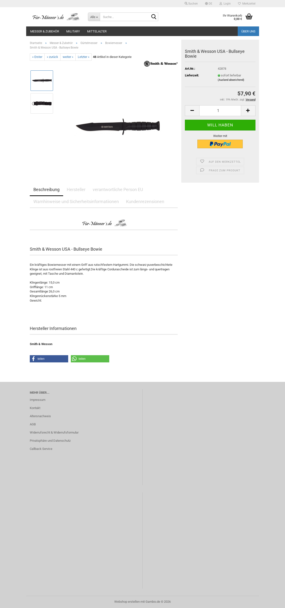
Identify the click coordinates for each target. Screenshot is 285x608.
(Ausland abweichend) (231, 79)
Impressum (37, 400)
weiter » (68, 57)
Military (73, 31)
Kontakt (35, 408)
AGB (33, 424)
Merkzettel (246, 3)
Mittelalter (97, 31)
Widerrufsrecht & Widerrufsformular (54, 432)
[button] (208, 3)
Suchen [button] (191, 3)
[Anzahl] (220, 110)
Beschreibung (46, 189)
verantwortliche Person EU (118, 189)
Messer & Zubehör (44, 31)
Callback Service (41, 449)
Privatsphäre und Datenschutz (50, 440)
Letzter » (83, 57)
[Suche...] (94, 16)
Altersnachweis (40, 416)
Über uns (248, 31)
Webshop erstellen (127, 601)
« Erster (37, 57)
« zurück (52, 57)
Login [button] (225, 3)
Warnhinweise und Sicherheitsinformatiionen (76, 201)
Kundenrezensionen (145, 201)
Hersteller (76, 189)
